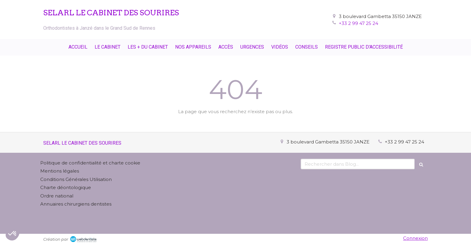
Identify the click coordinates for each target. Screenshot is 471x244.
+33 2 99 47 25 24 (358, 23)
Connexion (415, 238)
